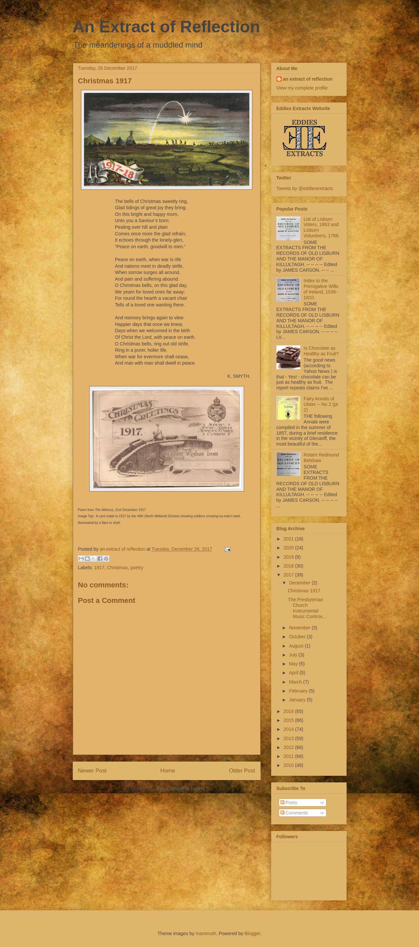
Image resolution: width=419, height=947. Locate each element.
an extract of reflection (308, 79)
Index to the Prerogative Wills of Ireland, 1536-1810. (321, 289)
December (300, 582)
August (297, 646)
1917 (99, 567)
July (294, 654)
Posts (288, 802)
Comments (294, 812)
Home (167, 771)
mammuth (205, 933)
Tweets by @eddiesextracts (304, 188)
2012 (289, 747)
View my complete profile (302, 88)
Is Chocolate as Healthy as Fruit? (321, 350)
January (298, 699)
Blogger (252, 933)
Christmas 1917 (304, 590)
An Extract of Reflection (166, 27)
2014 (289, 729)
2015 (289, 720)
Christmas (117, 567)
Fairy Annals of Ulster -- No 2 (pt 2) (321, 404)
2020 (289, 547)
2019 (289, 557)
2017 (289, 574)
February (299, 690)
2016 (289, 711)
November (300, 627)
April (294, 672)
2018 (289, 566)
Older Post (242, 771)
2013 (289, 738)
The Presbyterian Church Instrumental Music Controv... (307, 608)
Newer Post (92, 771)
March (296, 682)
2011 (289, 756)
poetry (136, 567)
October (298, 636)
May (294, 663)
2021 (289, 538)
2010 (289, 765)
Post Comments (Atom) (181, 788)
